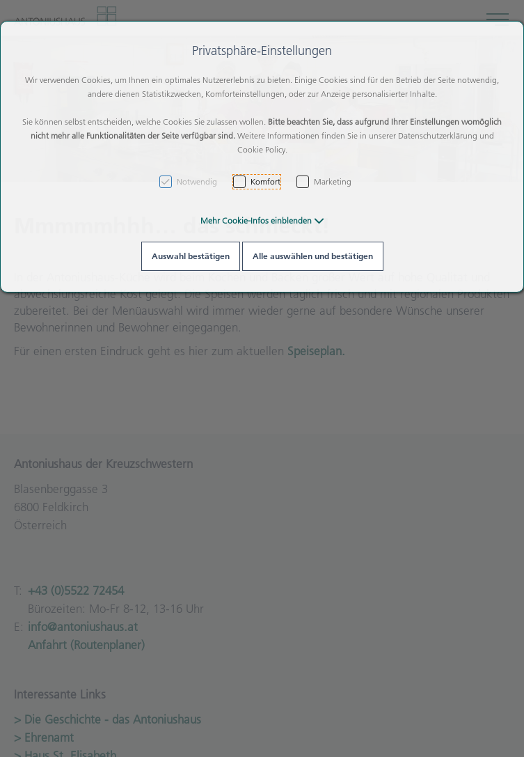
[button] (262, 220)
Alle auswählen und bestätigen (313, 256)
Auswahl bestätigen (191, 256)
